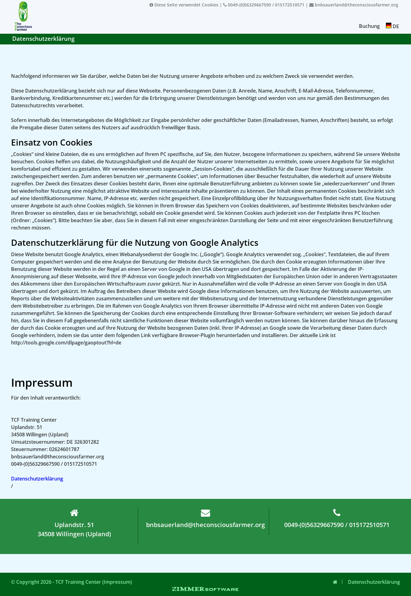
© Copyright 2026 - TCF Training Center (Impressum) (71, 582)
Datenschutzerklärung (37, 478)
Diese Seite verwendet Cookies (183, 5)
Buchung (369, 26)
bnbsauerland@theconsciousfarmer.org (353, 5)
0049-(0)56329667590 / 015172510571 (263, 5)
